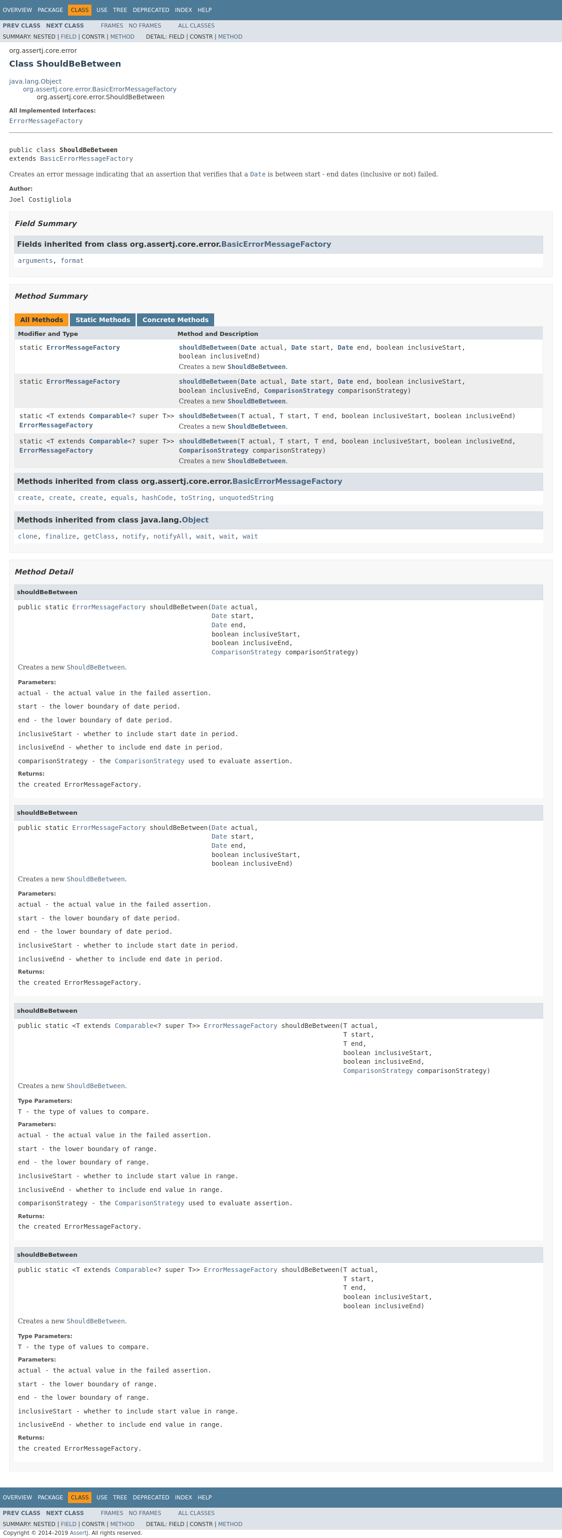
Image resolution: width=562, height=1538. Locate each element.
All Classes (196, 26)
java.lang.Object (35, 81)
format (72, 260)
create (29, 497)
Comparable (108, 416)
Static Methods (102, 319)
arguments (35, 260)
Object (195, 520)
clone (27, 536)
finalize (60, 536)
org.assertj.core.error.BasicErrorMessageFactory (99, 89)
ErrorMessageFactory (46, 121)
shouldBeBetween (208, 347)
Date (248, 347)
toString (196, 497)
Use (102, 10)
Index (184, 10)
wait (204, 536)
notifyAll (170, 536)
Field (68, 37)
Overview (17, 10)
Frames (112, 26)
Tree (120, 10)
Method (122, 37)
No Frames (145, 26)
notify (134, 536)
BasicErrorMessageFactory (86, 158)
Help (205, 10)
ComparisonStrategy (299, 390)
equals (122, 497)
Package (50, 10)
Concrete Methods (175, 319)
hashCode (157, 497)
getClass (99, 536)
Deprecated (151, 10)
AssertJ (79, 1533)
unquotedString (246, 497)
